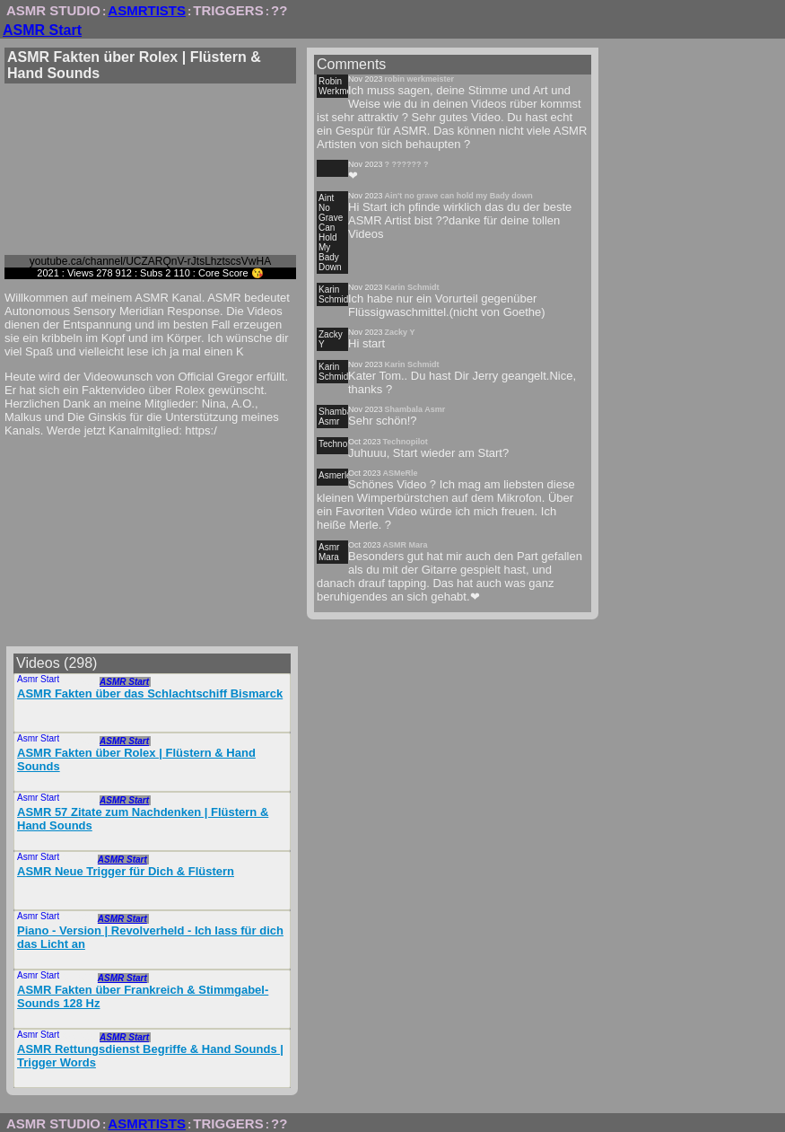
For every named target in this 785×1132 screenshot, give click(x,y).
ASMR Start (42, 30)
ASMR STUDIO (53, 10)
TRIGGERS (228, 10)
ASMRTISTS (147, 10)
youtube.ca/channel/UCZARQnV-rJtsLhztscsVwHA (150, 261)
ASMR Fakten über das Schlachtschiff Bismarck (150, 693)
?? (279, 10)
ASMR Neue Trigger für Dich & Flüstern (125, 871)
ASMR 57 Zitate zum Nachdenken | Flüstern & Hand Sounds (142, 818)
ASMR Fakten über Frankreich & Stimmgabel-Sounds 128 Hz (142, 996)
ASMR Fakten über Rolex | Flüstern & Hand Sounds (136, 759)
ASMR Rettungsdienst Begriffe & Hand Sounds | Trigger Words (150, 1055)
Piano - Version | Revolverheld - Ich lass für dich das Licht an (150, 937)
